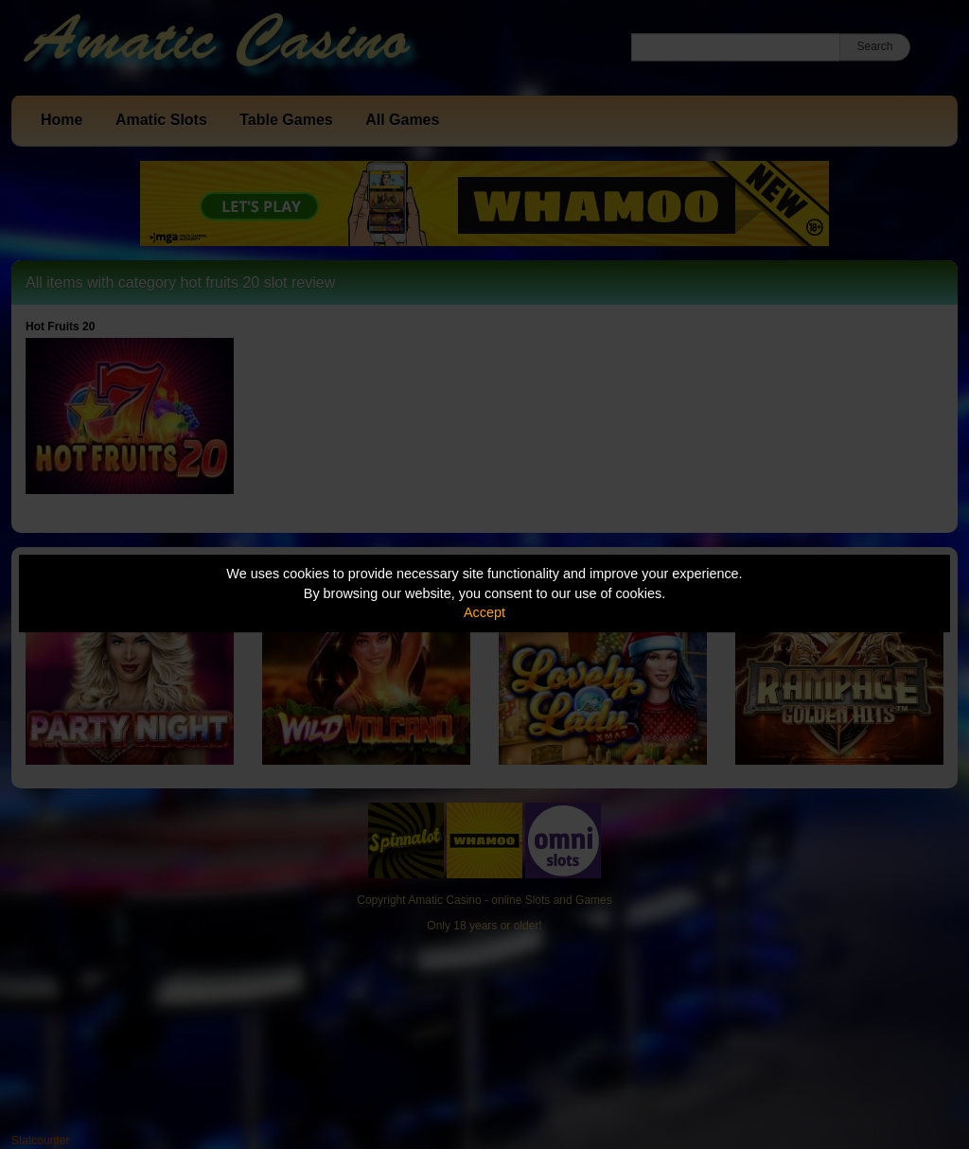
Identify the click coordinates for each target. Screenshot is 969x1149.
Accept (484, 612)
